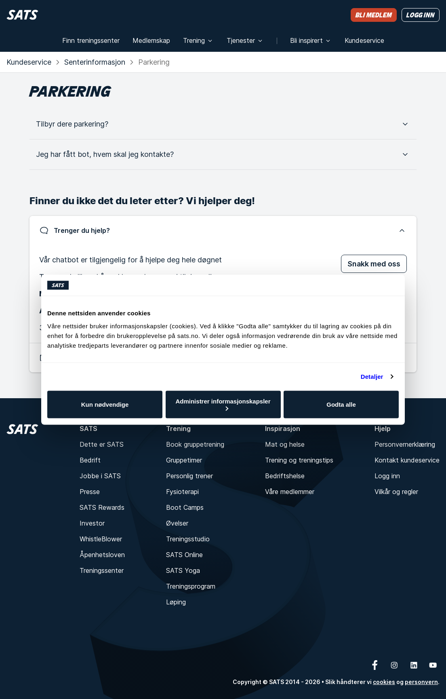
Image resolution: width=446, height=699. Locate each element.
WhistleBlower (101, 539)
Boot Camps (185, 507)
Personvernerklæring (404, 444)
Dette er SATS (102, 444)
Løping (176, 602)
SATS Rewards (102, 507)
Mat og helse (285, 444)
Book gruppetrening (195, 444)
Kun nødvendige (105, 404)
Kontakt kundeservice (407, 460)
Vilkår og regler (396, 492)
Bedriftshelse (285, 476)
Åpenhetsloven (102, 555)
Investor (92, 523)
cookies (384, 681)
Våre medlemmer (289, 492)
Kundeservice (28, 62)
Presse (90, 492)
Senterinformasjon (94, 62)
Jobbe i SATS (100, 476)
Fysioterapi (182, 492)
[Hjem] (22, 15)
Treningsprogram (190, 586)
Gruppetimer (184, 460)
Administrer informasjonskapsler (222, 404)
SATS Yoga (183, 570)
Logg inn (387, 476)
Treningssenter (102, 570)
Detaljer (372, 376)
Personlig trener (189, 476)
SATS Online (184, 555)
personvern (421, 681)
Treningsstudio (188, 539)
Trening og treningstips (299, 460)
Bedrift (90, 460)
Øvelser (177, 523)
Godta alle (341, 404)
